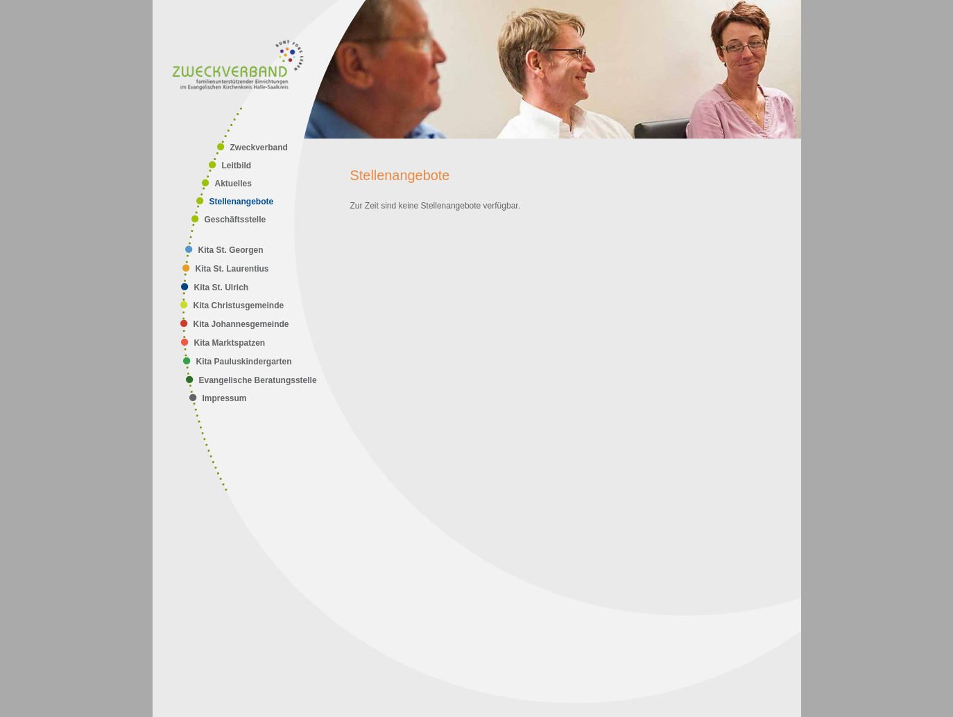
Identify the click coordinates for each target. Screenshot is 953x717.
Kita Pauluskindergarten (244, 361)
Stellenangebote (241, 201)
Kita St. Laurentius (232, 269)
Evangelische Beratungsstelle (258, 380)
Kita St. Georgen (231, 250)
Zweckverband (259, 147)
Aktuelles (233, 183)
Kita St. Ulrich (221, 287)
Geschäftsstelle (235, 219)
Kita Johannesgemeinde (241, 324)
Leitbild (237, 165)
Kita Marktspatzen (230, 343)
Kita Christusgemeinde (239, 305)
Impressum (225, 398)
